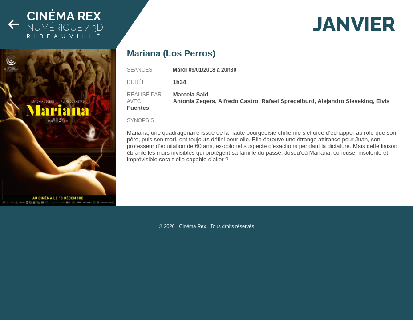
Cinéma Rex (64, 16)
